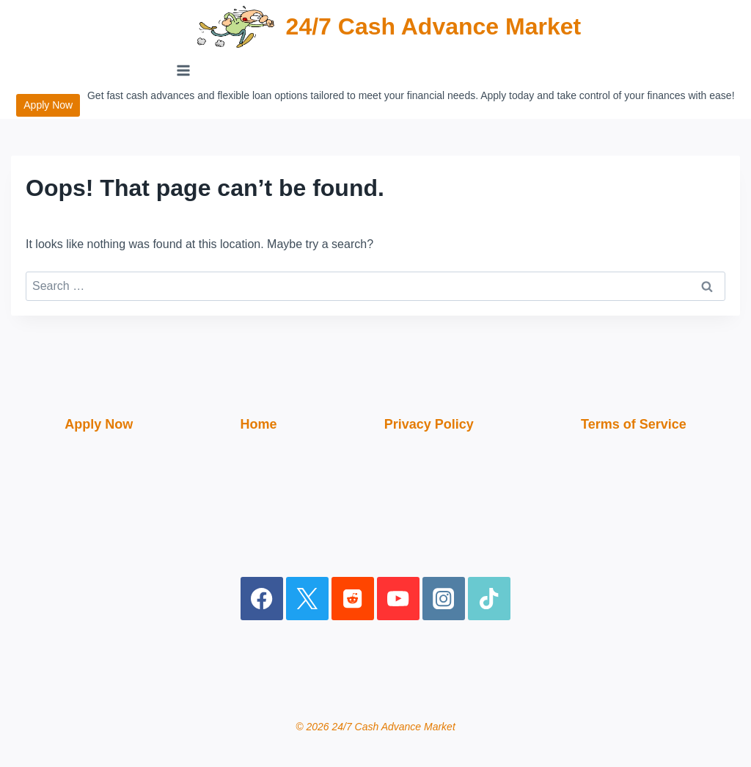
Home (258, 424)
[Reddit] (353, 598)
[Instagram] (444, 598)
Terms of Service (633, 424)
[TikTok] (489, 598)
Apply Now (48, 105)
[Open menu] (183, 70)
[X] (307, 598)
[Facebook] (262, 598)
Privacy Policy (429, 424)
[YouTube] (398, 598)
